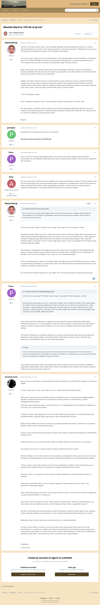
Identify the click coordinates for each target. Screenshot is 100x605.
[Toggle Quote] (23, 209)
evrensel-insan (11, 377)
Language (43, 598)
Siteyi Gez (6, 10)
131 (11, 169)
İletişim (51, 598)
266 (12, 194)
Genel (21, 35)
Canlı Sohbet (24, 10)
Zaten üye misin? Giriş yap (79, 4)
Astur (11, 177)
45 (11, 59)
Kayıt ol (94, 4)
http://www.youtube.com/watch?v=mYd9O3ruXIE (36, 139)
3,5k (11, 393)
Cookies (57, 598)
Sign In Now (71, 574)
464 (12, 144)
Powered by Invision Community (50, 602)
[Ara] (74, 10)
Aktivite (15, 10)
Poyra (11, 152)
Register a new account (28, 574)
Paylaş (78, 34)
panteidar (11, 128)
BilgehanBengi (19, 32)
